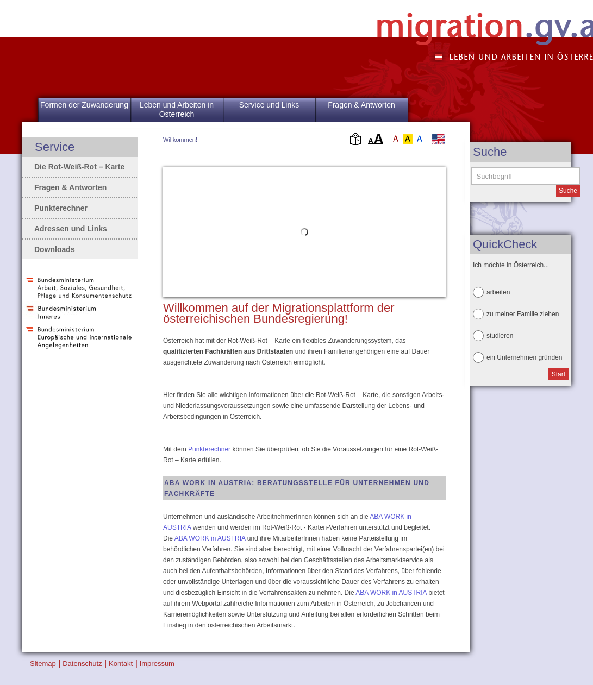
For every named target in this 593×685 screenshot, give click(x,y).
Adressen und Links (70, 228)
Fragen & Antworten (361, 104)
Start (558, 374)
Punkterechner (209, 449)
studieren (499, 336)
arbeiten (498, 292)
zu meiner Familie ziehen (522, 314)
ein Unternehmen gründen (524, 357)
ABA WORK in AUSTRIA (210, 538)
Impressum (157, 663)
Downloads (54, 249)
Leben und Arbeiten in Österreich (177, 109)
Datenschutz (82, 663)
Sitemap (43, 663)
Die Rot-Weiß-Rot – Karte (79, 166)
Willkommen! (180, 139)
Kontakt (121, 663)
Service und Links (269, 104)
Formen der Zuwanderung (84, 104)
